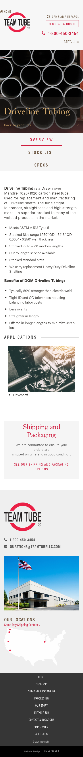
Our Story (41, 705)
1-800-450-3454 (63, 33)
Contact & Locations (41, 719)
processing (41, 698)
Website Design (32, 751)
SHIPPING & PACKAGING (41, 691)
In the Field (41, 712)
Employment (41, 726)
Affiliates (41, 733)
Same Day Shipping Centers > (22, 624)
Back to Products (17, 125)
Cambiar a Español (65, 16)
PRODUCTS (42, 684)
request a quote (62, 23)
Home (41, 677)
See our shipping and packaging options (41, 466)
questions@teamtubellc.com (35, 546)
